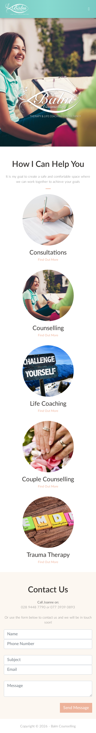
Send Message (76, 708)
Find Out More (48, 259)
